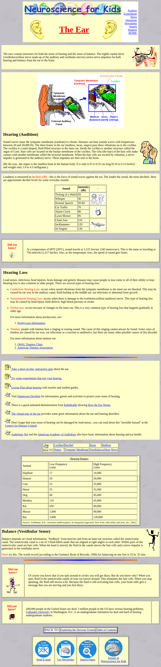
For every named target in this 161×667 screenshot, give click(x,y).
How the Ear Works (99, 405)
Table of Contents (106, 629)
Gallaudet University (38, 612)
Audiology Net (19, 434)
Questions (131, 20)
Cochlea (58, 445)
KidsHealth (70, 405)
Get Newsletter (65, 658)
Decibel (69, 445)
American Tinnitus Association (35, 347)
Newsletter (131, 23)
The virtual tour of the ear (26, 413)
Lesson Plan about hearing (26, 387)
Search (133, 26)
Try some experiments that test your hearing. (36, 378)
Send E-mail (43, 658)
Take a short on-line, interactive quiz (32, 369)
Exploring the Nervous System (77, 629)
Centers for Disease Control (21, 425)
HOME (132, 33)
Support (132, 29)
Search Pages (87, 658)
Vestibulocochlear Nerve (104, 449)
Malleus (106, 445)
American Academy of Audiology (57, 434)
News (133, 17)
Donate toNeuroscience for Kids (113, 658)
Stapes (57, 449)
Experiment (130, 13)
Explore (132, 10)
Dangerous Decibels (28, 396)
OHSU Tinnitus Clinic (30, 344)
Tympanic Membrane (77, 449)
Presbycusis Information (31, 323)
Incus (93, 445)
